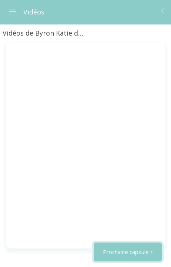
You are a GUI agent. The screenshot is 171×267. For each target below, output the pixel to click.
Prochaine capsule (126, 252)
